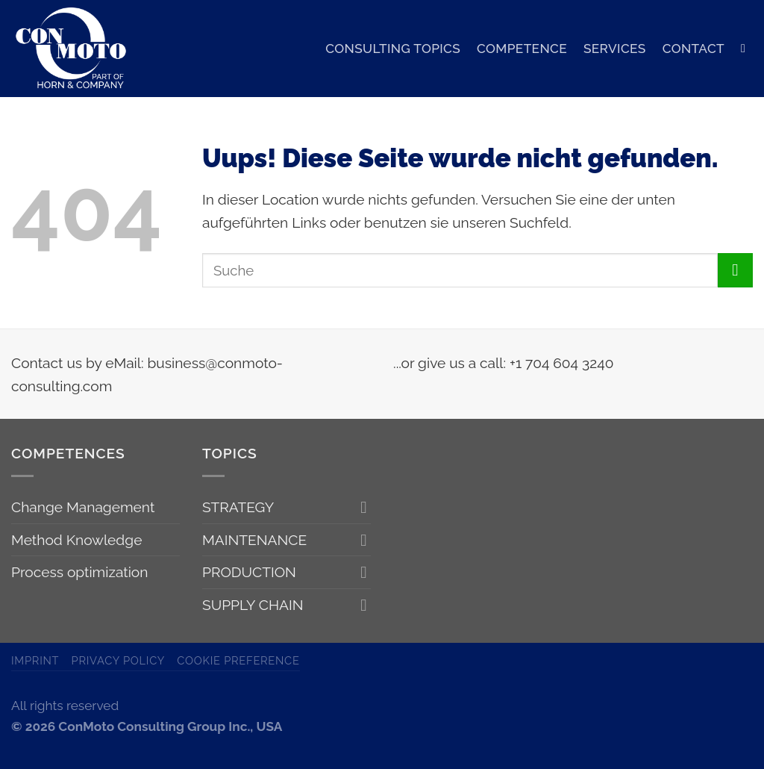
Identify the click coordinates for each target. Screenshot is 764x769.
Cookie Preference (238, 660)
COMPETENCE (522, 48)
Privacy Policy (119, 660)
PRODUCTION (249, 572)
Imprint (35, 660)
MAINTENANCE (254, 540)
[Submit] (735, 270)
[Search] (747, 48)
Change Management (82, 507)
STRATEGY (238, 507)
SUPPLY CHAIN (253, 605)
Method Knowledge (76, 540)
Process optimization (79, 572)
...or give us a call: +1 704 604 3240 (503, 363)
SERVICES (614, 48)
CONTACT (693, 48)
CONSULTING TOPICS (392, 48)
